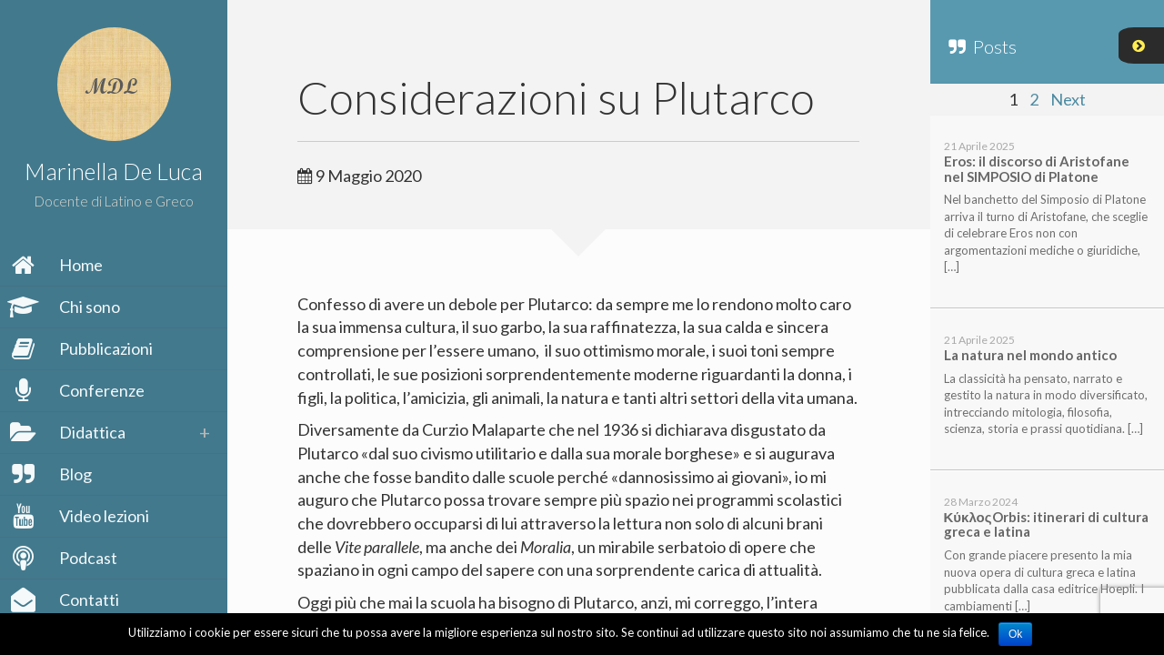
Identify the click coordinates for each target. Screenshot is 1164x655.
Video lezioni (81, 516)
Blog (53, 474)
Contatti (66, 599)
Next (1068, 99)
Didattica (69, 432)
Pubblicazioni (83, 348)
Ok (1015, 634)
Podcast (65, 558)
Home (58, 265)
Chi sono (67, 307)
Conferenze (79, 390)
